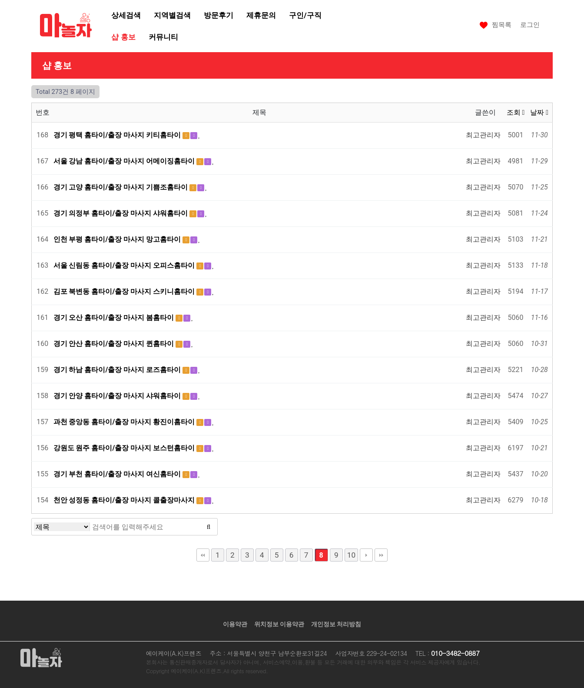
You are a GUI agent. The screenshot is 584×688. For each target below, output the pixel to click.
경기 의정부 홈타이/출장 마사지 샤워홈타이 (121, 213)
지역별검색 (172, 15)
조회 (516, 112)
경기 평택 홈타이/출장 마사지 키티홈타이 (118, 135)
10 (351, 555)
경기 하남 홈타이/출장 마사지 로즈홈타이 (118, 370)
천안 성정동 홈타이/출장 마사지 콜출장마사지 (125, 500)
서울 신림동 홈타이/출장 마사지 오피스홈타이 (125, 265)
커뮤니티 (163, 37)
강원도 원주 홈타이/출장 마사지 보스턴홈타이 (125, 448)
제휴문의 (261, 15)
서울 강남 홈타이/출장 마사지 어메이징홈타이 (125, 161)
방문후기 (218, 15)
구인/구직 (305, 15)
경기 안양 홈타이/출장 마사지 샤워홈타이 (118, 396)
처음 (202, 555)
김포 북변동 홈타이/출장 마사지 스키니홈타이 (125, 291)
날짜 (539, 112)
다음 (366, 555)
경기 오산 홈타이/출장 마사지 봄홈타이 (114, 317)
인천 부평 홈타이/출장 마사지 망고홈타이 (118, 239)
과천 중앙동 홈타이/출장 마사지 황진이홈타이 (125, 422)
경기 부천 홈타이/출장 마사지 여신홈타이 (118, 474)
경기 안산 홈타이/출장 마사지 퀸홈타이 (114, 343)
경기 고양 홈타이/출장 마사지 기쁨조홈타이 (121, 187)
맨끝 (381, 555)
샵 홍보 (123, 37)
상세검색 (126, 15)
